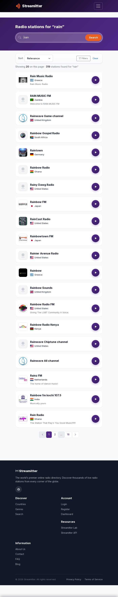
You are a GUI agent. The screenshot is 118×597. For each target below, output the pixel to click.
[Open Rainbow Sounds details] (23, 289)
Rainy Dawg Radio (42, 184)
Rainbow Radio (40, 167)
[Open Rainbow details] (23, 272)
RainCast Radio (40, 219)
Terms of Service (94, 579)
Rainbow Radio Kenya (44, 324)
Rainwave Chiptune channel (49, 342)
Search (93, 37)
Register (65, 509)
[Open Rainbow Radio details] (23, 169)
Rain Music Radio (41, 76)
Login (64, 504)
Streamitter (26, 471)
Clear (95, 58)
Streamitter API (69, 532)
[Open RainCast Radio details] (23, 221)
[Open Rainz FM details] (23, 379)
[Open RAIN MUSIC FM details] (23, 99)
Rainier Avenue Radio (44, 253)
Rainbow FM (38, 202)
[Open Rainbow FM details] (23, 204)
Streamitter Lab (69, 527)
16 (68, 434)
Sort (20, 58)
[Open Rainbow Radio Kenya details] (23, 326)
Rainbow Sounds (41, 287)
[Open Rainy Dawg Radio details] (23, 186)
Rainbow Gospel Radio (45, 133)
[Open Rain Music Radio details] (23, 80)
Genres (19, 509)
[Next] (75, 434)
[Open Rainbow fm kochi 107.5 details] (23, 399)
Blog (17, 564)
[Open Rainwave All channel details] (23, 361)
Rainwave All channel (44, 360)
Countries (20, 504)
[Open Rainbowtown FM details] (23, 238)
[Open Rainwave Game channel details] (23, 118)
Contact (19, 554)
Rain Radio (37, 415)
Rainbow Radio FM (42, 304)
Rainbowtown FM (41, 236)
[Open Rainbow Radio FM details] (23, 308)
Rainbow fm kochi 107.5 (45, 395)
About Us (20, 549)
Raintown (36, 150)
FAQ (17, 559)
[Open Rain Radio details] (23, 418)
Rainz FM (36, 375)
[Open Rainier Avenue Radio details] (23, 255)
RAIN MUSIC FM (40, 96)
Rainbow (36, 270)
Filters (83, 58)
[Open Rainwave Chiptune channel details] (23, 344)
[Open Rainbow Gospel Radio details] (23, 135)
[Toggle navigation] (98, 6)
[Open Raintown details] (23, 152)
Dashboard (67, 514)
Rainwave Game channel (46, 116)
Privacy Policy (73, 579)
